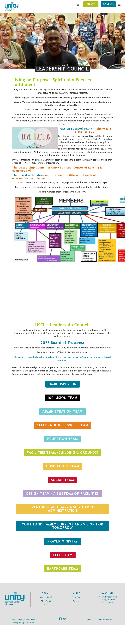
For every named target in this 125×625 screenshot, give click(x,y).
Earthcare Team (62, 569)
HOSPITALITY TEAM (62, 466)
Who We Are (46, 601)
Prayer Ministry (62, 541)
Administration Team (62, 411)
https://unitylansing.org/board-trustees (44, 357)
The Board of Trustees (28, 175)
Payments (108, 4)
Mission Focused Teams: (77, 128)
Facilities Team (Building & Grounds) (62, 452)
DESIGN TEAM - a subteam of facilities (62, 494)
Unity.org (76, 601)
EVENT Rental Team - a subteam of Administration (62, 509)
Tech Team (62, 555)
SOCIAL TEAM (62, 480)
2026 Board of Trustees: (62, 343)
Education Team (62, 439)
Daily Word (76, 597)
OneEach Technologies (104, 620)
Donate (91, 4)
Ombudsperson (62, 384)
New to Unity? (46, 597)
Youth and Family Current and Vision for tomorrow (62, 526)
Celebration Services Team (62, 425)
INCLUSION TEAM (62, 398)
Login (45, 604)
